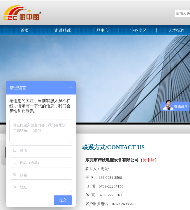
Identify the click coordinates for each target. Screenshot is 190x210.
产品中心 (100, 30)
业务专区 (138, 30)
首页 (25, 30)
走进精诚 (62, 30)
